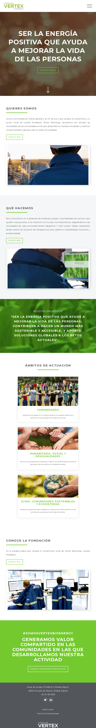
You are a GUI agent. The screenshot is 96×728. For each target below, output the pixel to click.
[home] (45, 6)
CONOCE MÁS (14, 137)
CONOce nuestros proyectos (48, 669)
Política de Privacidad (48, 714)
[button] (89, 6)
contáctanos (48, 70)
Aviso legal (48, 709)
